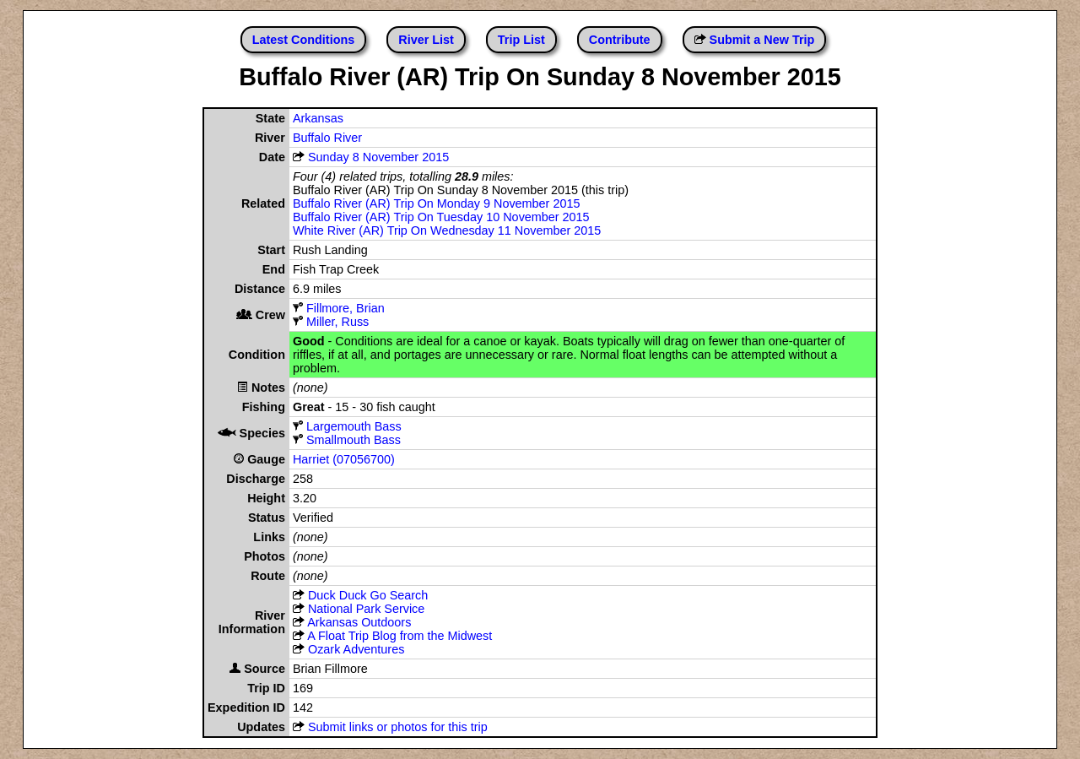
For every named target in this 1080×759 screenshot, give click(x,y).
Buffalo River (327, 137)
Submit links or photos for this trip (398, 727)
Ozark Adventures (356, 649)
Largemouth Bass (347, 426)
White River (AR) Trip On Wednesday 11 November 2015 (447, 230)
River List (426, 39)
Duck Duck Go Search (368, 595)
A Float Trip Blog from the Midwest (399, 635)
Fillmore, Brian (345, 308)
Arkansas (318, 118)
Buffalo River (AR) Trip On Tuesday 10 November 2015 (441, 217)
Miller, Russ (337, 321)
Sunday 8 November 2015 (378, 157)
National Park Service (366, 608)
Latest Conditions (303, 39)
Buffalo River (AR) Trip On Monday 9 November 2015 (436, 203)
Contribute (620, 39)
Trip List (521, 39)
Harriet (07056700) (344, 459)
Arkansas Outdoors (359, 622)
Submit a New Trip (762, 39)
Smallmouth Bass (347, 440)
